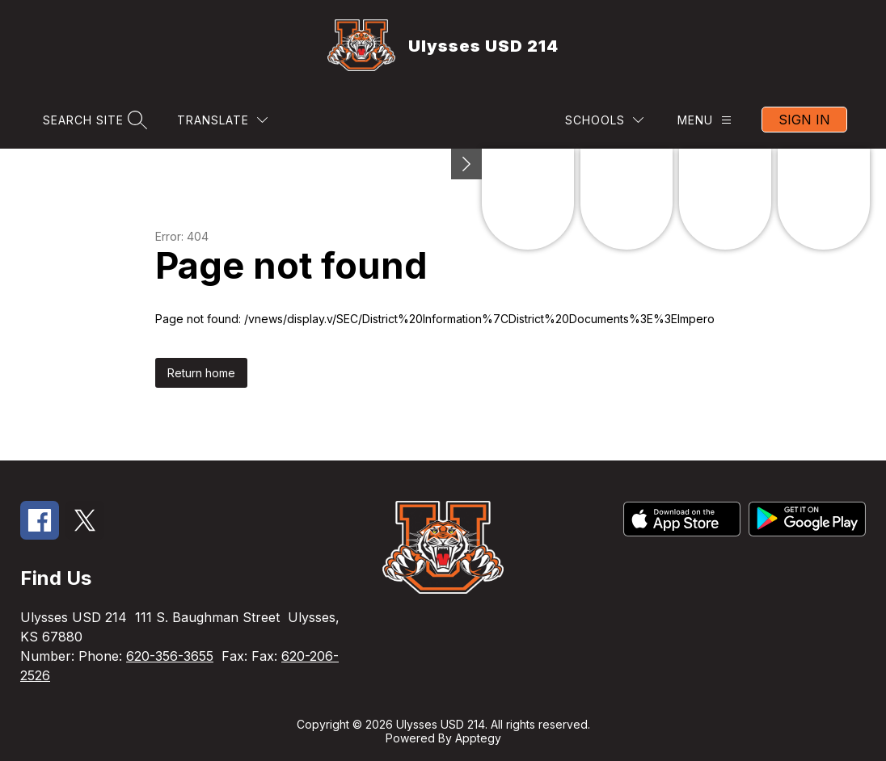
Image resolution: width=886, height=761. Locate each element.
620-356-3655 (169, 656)
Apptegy (478, 738)
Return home (201, 373)
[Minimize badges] (466, 164)
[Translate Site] (222, 120)
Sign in (804, 119)
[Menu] (704, 120)
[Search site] (93, 120)
